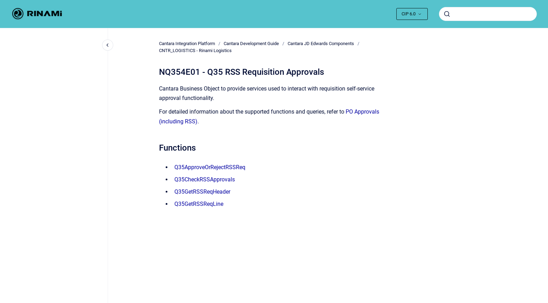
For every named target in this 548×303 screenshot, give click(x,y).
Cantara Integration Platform (187, 43)
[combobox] (487, 14)
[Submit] (447, 14)
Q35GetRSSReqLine (198, 204)
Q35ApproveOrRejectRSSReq (209, 167)
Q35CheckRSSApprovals (204, 179)
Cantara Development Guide (251, 43)
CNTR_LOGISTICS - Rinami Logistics (195, 50)
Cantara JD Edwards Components (321, 43)
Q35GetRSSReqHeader (202, 191)
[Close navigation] (107, 45)
